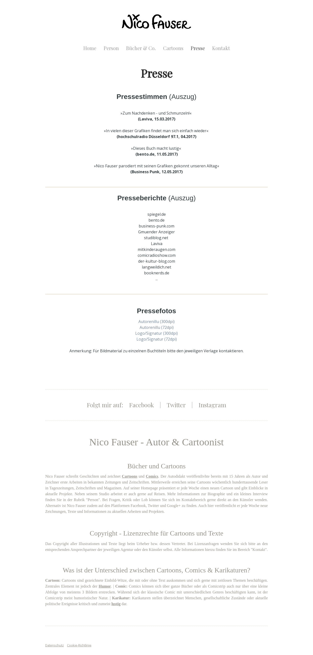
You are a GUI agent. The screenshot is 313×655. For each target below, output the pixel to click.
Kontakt (221, 48)
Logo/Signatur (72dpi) (156, 339)
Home (89, 48)
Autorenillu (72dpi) (157, 327)
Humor (105, 586)
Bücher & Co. (141, 48)
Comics (152, 476)
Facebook (141, 405)
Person (111, 48)
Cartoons (173, 48)
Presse (198, 48)
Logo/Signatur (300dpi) (156, 333)
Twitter (176, 405)
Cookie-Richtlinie (79, 645)
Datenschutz (54, 645)
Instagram (212, 405)
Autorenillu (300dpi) (156, 321)
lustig (116, 604)
